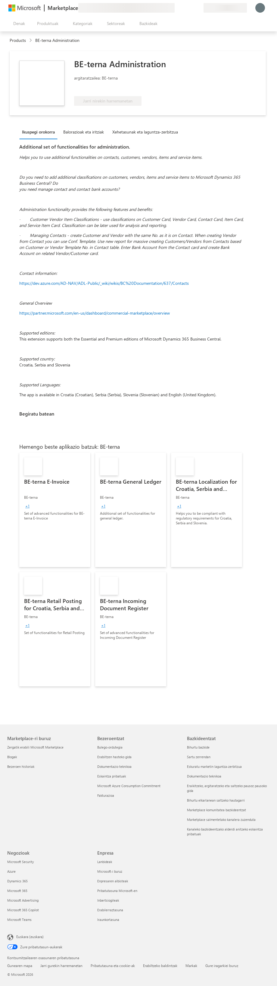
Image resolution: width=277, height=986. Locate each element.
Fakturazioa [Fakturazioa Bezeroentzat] (105, 795)
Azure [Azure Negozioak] (11, 871)
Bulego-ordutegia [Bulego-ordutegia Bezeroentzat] (110, 747)
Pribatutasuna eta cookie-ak (113, 965)
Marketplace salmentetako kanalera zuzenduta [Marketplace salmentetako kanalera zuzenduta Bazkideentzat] (221, 819)
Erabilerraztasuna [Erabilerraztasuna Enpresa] (110, 910)
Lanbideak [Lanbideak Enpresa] (104, 861)
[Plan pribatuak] (198, 8)
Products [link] (18, 40)
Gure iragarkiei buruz (221, 965)
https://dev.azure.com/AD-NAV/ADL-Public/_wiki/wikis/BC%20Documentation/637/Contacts (104, 283)
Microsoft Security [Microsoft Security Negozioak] (20, 861)
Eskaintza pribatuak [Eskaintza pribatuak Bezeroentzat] (111, 776)
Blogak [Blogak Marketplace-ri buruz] (12, 757)
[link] (54, 510)
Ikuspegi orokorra (38, 132)
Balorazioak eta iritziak (83, 132)
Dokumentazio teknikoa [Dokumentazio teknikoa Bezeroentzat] (114, 766)
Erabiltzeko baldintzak (160, 965)
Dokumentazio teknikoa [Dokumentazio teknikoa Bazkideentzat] (204, 776)
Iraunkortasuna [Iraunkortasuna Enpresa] (108, 919)
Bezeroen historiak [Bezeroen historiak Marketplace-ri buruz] (20, 766)
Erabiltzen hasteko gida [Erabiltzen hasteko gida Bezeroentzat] (114, 757)
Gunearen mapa (19, 965)
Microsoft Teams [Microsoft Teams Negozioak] (19, 919)
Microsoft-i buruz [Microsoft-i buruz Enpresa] (109, 871)
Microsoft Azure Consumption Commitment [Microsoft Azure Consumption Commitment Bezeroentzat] (128, 785)
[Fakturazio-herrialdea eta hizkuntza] (225, 8)
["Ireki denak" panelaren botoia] (17, 23)
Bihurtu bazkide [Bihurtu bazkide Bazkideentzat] (198, 747)
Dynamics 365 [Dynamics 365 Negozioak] (17, 881)
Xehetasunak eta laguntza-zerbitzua (145, 132)
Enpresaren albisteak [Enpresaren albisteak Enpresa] (112, 881)
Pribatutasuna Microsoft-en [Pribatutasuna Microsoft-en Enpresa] (117, 890)
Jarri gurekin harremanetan (61, 965)
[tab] (40, 131)
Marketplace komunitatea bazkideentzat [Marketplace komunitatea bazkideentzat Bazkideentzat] (216, 810)
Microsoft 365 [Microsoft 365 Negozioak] (17, 890)
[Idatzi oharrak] (177, 8)
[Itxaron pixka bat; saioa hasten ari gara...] (260, 8)
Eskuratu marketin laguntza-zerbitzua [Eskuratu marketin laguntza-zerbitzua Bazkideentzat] (214, 766)
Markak (191, 965)
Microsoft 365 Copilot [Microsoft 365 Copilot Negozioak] (23, 910)
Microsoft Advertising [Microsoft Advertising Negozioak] (23, 900)
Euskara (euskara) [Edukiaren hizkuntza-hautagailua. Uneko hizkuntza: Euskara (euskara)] (30, 936)
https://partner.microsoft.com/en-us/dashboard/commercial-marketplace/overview (94, 313)
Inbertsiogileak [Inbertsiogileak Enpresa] (108, 900)
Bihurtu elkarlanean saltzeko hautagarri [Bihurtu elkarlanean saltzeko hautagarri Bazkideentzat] (216, 800)
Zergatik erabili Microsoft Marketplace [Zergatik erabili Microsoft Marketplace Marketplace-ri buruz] (35, 747)
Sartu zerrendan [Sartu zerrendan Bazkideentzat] (198, 757)
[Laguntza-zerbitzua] (184, 8)
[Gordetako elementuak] (191, 8)
